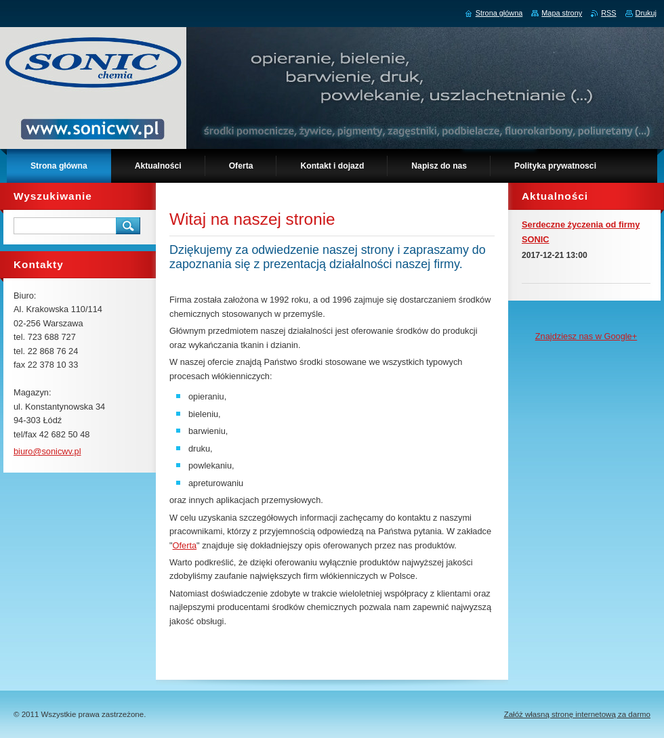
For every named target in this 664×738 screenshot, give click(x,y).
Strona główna (499, 13)
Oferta (185, 545)
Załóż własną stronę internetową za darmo (577, 714)
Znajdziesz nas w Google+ (586, 336)
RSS (608, 13)
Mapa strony (561, 13)
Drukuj (646, 13)
